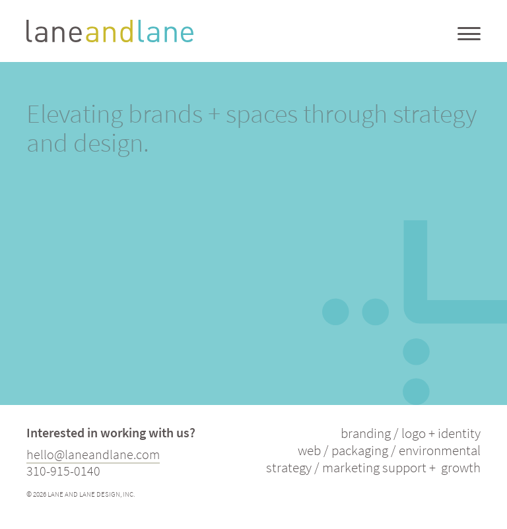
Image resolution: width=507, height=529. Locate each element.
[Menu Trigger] (469, 34)
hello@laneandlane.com (93, 455)
